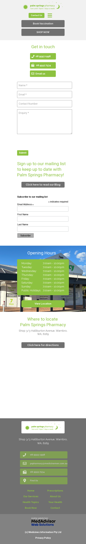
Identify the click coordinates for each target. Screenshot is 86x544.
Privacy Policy (43, 538)
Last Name (22, 224)
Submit (22, 152)
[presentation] (39, 141)
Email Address (25, 204)
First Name (22, 214)
